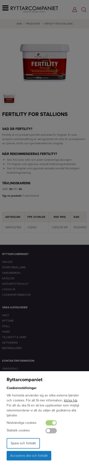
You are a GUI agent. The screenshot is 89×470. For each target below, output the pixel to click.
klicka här (70, 400)
